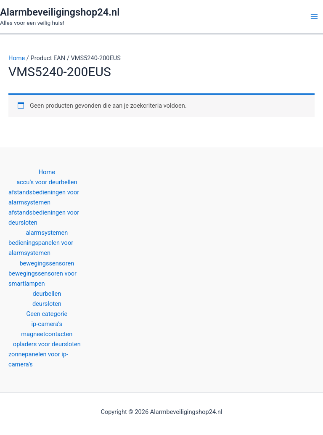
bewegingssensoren (46, 263)
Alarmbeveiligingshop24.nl (59, 12)
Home (16, 58)
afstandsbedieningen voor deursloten (43, 217)
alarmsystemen (47, 232)
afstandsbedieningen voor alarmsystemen (43, 197)
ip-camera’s (47, 324)
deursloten (46, 304)
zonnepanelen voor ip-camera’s (38, 359)
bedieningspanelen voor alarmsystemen (40, 248)
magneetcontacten (46, 334)
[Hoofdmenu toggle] (314, 16)
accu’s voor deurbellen (46, 182)
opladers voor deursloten (47, 344)
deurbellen (46, 293)
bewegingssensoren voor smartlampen (42, 278)
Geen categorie (46, 314)
